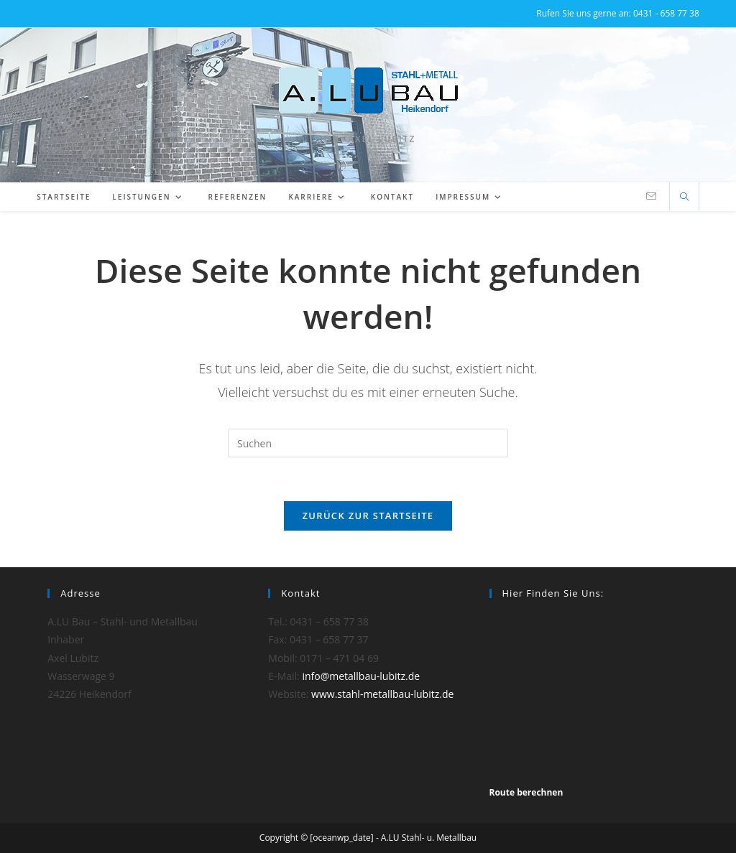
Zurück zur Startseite (368, 515)
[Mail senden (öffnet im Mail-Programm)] (651, 196)
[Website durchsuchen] (684, 197)
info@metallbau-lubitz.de (361, 676)
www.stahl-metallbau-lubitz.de (382, 694)
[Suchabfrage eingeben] (368, 443)
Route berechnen (526, 792)
